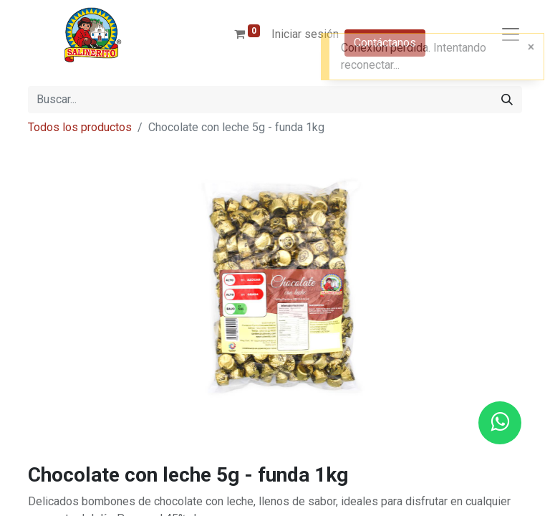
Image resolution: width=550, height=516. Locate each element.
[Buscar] (507, 99)
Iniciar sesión (305, 34)
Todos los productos (80, 127)
